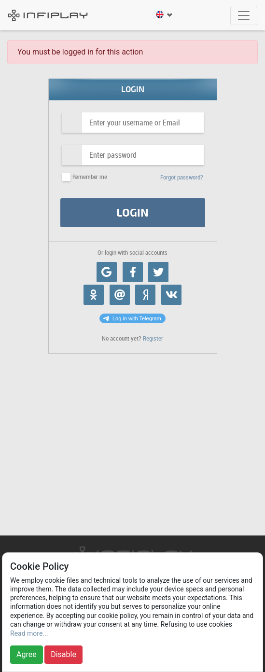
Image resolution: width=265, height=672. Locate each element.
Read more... (29, 633)
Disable (63, 654)
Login (132, 213)
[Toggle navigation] (243, 15)
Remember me (89, 176)
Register (153, 338)
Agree (26, 654)
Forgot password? (181, 177)
